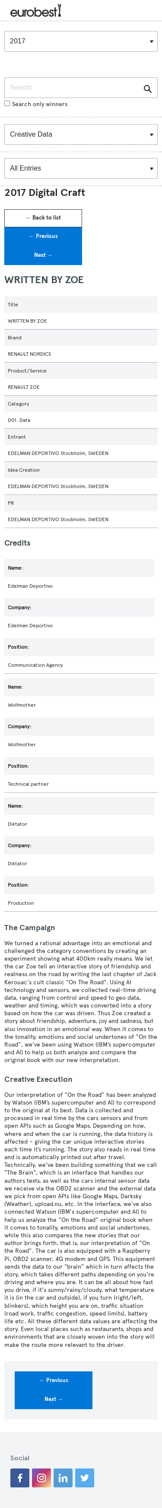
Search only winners (35, 104)
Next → (43, 255)
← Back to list (43, 217)
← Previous (43, 236)
